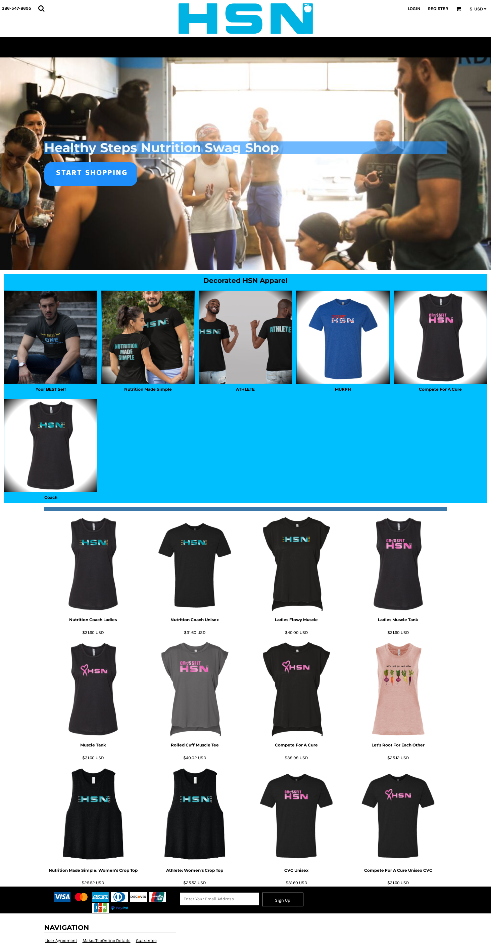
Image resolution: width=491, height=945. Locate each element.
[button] (41, 8)
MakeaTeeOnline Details (107, 940)
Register (438, 8)
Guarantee (146, 940)
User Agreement (61, 940)
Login (414, 8)
